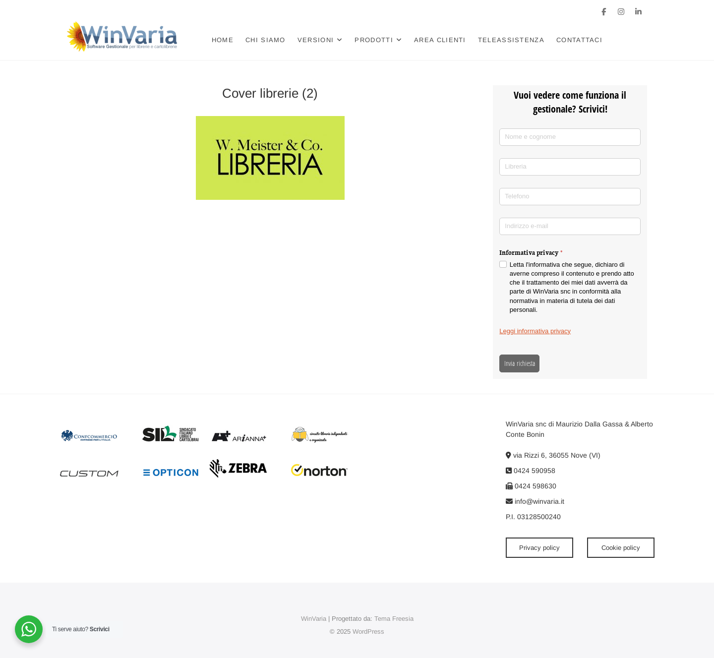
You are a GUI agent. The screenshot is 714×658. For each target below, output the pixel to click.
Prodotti (374, 40)
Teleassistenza (511, 40)
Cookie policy (620, 547)
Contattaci (579, 40)
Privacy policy (539, 547)
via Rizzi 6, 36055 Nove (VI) (553, 455)
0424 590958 (530, 471)
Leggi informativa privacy (535, 331)
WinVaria (313, 618)
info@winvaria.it (535, 501)
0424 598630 (531, 486)
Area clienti (440, 40)
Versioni (316, 40)
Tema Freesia (394, 618)
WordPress (368, 631)
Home (223, 40)
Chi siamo (265, 40)
